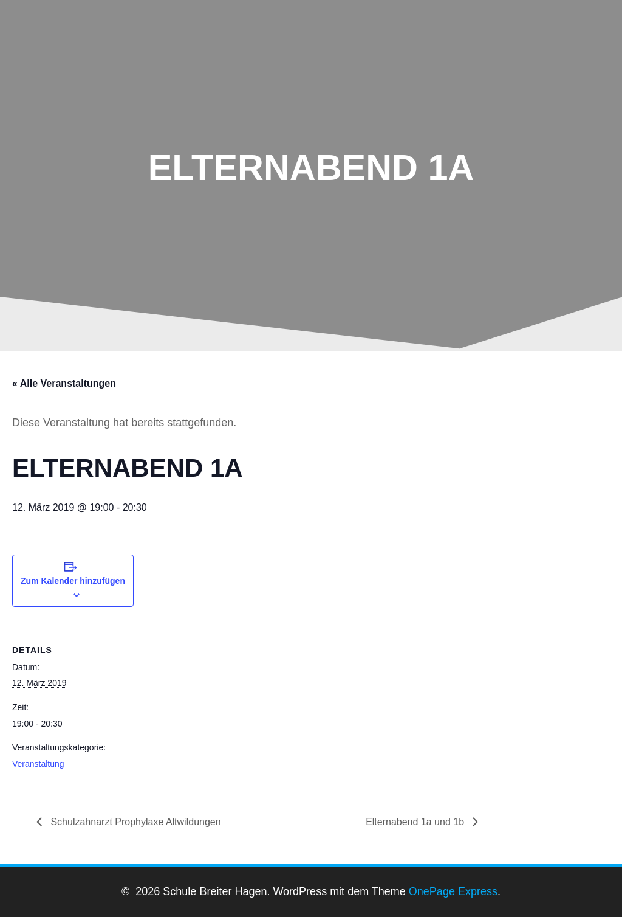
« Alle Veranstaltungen (64, 383)
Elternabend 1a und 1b (416, 822)
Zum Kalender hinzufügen (73, 581)
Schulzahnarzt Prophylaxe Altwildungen (134, 822)
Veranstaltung (38, 764)
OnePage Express (453, 891)
